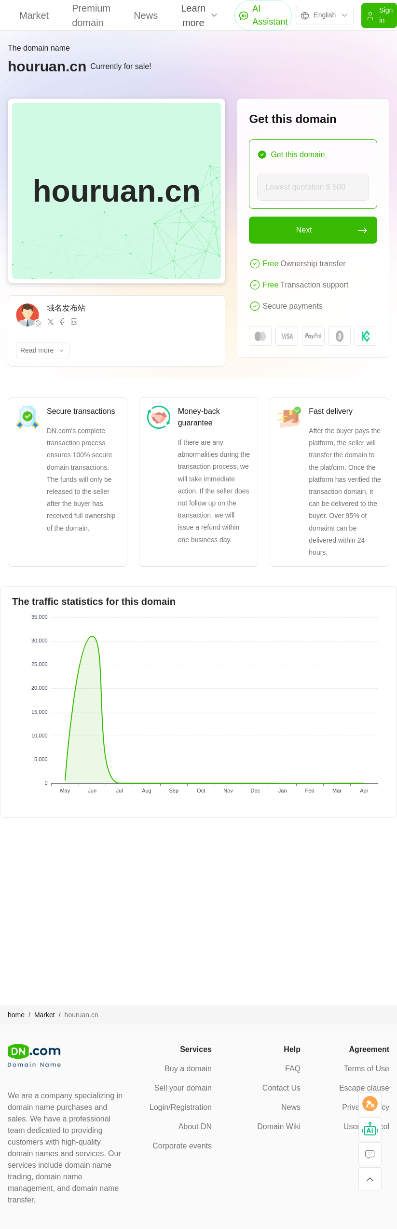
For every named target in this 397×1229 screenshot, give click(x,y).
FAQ (293, 1069)
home (16, 1015)
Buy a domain (188, 1069)
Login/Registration (181, 1107)
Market (34, 15)
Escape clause (364, 1088)
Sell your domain (183, 1088)
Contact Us (281, 1088)
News (146, 15)
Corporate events (182, 1146)
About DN (195, 1126)
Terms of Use (366, 1069)
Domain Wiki (279, 1126)
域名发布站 (66, 308)
